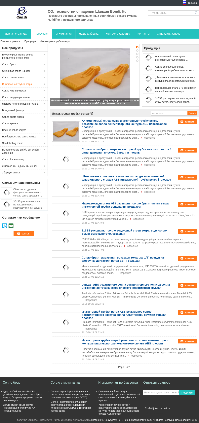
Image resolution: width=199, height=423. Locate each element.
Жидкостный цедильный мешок (19, 166)
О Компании (64, 33)
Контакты (143, 33)
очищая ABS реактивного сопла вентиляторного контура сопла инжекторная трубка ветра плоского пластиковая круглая (126, 286)
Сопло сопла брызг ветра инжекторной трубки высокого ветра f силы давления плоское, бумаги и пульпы (176, 68)
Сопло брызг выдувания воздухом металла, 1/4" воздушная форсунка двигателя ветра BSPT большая (123, 259)
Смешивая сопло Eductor (16, 71)
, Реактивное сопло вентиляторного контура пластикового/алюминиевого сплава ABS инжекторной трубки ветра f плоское (175, 79)
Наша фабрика (89, 33)
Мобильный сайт (153, 413)
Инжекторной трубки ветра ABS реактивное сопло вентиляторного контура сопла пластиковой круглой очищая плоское (124, 315)
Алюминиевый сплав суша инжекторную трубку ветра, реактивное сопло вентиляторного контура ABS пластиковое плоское (174, 58)
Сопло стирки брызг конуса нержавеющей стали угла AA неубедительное (19, 408)
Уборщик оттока (11, 172)
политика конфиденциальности (34, 420)
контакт (189, 121)
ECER (193, 420)
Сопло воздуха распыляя (16, 97)
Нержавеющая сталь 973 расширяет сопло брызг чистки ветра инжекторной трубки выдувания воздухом (175, 90)
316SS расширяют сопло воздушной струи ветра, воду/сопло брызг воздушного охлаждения (175, 100)
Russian (193, 3)
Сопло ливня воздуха (14, 90)
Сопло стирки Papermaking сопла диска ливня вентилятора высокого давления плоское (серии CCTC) (70, 394)
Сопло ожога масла (13, 117)
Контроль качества (118, 33)
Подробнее (149, 137)
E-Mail (149, 408)
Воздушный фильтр (13, 110)
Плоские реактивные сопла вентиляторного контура (17, 56)
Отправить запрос (168, 33)
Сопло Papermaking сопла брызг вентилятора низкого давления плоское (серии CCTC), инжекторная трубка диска (71, 406)
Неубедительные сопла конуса (19, 136)
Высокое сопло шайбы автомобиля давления (21, 151)
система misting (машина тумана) (20, 103)
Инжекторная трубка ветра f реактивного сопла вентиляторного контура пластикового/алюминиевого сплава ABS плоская (126, 342)
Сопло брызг (9, 64)
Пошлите (187, 392)
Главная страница (15, 33)
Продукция (42, 33)
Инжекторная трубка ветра (17, 84)
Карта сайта (162, 408)
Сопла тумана (10, 123)
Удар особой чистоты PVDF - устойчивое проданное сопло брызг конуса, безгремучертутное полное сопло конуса (22, 396)
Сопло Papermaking (13, 159)
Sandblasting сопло (12, 143)
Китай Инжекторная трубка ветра (72, 420)
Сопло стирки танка (13, 77)
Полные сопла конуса (14, 130)
